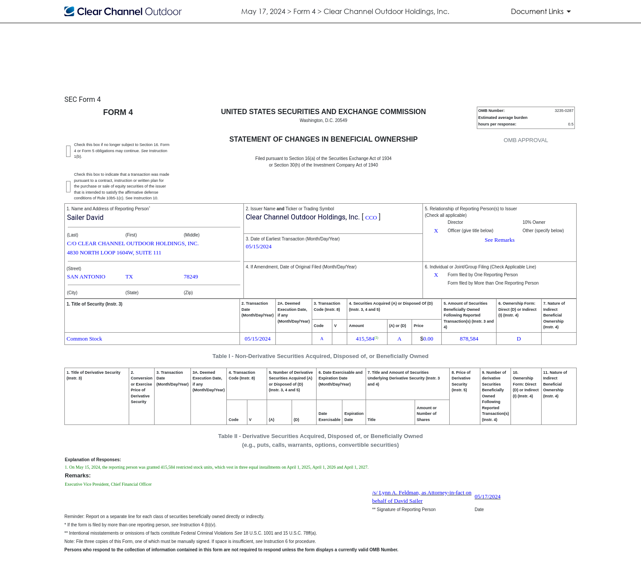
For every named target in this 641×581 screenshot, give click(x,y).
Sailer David (85, 217)
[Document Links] (542, 11)
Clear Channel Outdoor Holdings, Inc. (303, 217)
